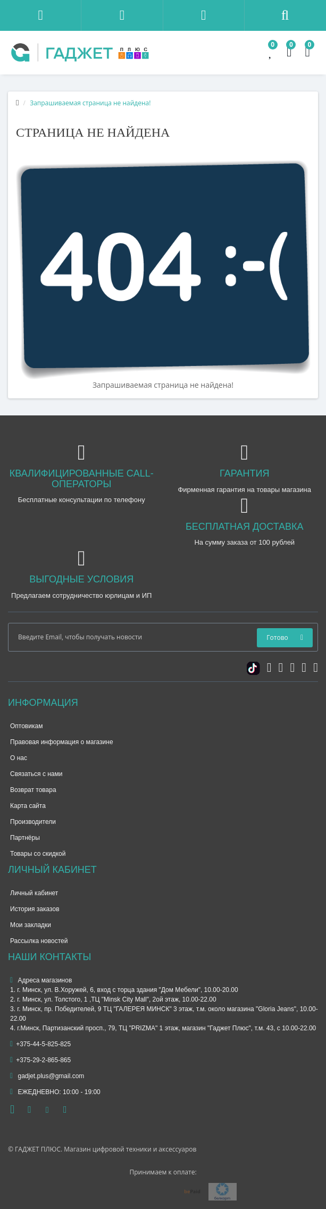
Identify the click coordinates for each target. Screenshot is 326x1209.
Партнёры (25, 837)
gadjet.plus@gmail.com (47, 1076)
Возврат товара (33, 790)
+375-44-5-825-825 (40, 1044)
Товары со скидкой (37, 853)
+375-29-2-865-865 (40, 1060)
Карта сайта (28, 806)
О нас (18, 758)
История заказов (35, 909)
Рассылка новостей (39, 941)
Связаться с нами (36, 774)
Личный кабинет (34, 893)
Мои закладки (30, 925)
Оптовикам (26, 726)
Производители (33, 822)
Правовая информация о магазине (61, 742)
